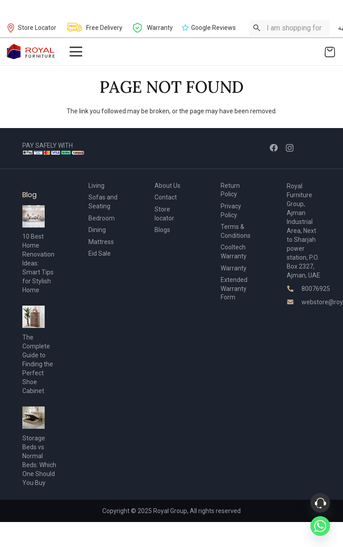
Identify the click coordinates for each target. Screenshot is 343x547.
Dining (97, 229)
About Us (167, 185)
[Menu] (75, 52)
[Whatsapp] (320, 526)
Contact (166, 197)
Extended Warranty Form (234, 288)
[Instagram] (289, 148)
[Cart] (330, 51)
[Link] (31, 51)
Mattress (101, 241)
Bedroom (101, 218)
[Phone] (320, 503)
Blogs (162, 229)
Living (96, 185)
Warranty (234, 268)
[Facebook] (274, 148)
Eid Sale (99, 253)
